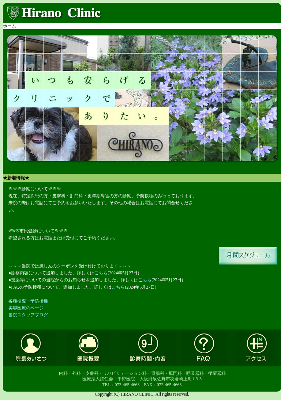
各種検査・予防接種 (28, 301)
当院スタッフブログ (28, 314)
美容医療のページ (26, 308)
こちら (101, 272)
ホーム (9, 25)
